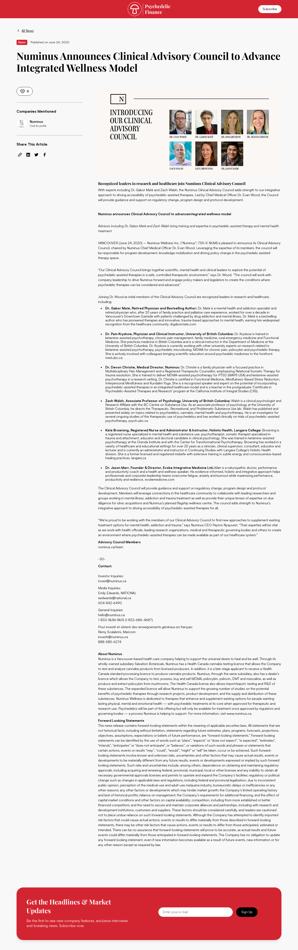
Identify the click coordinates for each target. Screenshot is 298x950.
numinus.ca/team (110, 547)
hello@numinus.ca (111, 615)
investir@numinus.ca (113, 637)
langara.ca (138, 458)
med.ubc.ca (114, 358)
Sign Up (246, 912)
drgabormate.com (183, 324)
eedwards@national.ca (114, 598)
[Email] (195, 912)
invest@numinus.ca (112, 581)
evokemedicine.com (159, 479)
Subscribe (270, 9)
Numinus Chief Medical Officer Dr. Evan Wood (161, 248)
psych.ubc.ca (138, 421)
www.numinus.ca (239, 713)
